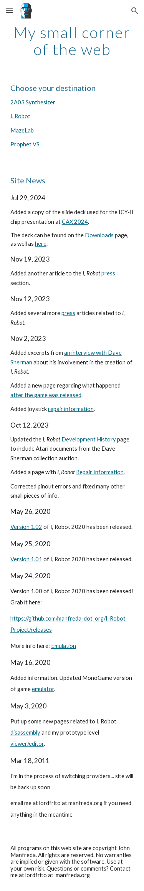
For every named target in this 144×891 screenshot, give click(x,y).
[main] (72, 41)
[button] (9, 10)
